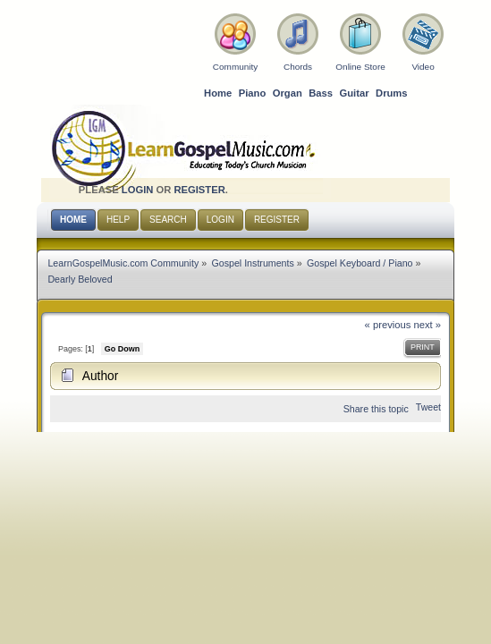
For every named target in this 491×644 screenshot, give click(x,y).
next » (427, 324)
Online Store (360, 67)
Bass (321, 93)
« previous (388, 324)
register (199, 189)
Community (235, 67)
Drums (392, 93)
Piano (253, 93)
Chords (298, 67)
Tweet (428, 407)
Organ (287, 93)
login (138, 189)
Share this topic (376, 408)
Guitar (354, 93)
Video (422, 67)
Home (218, 93)
